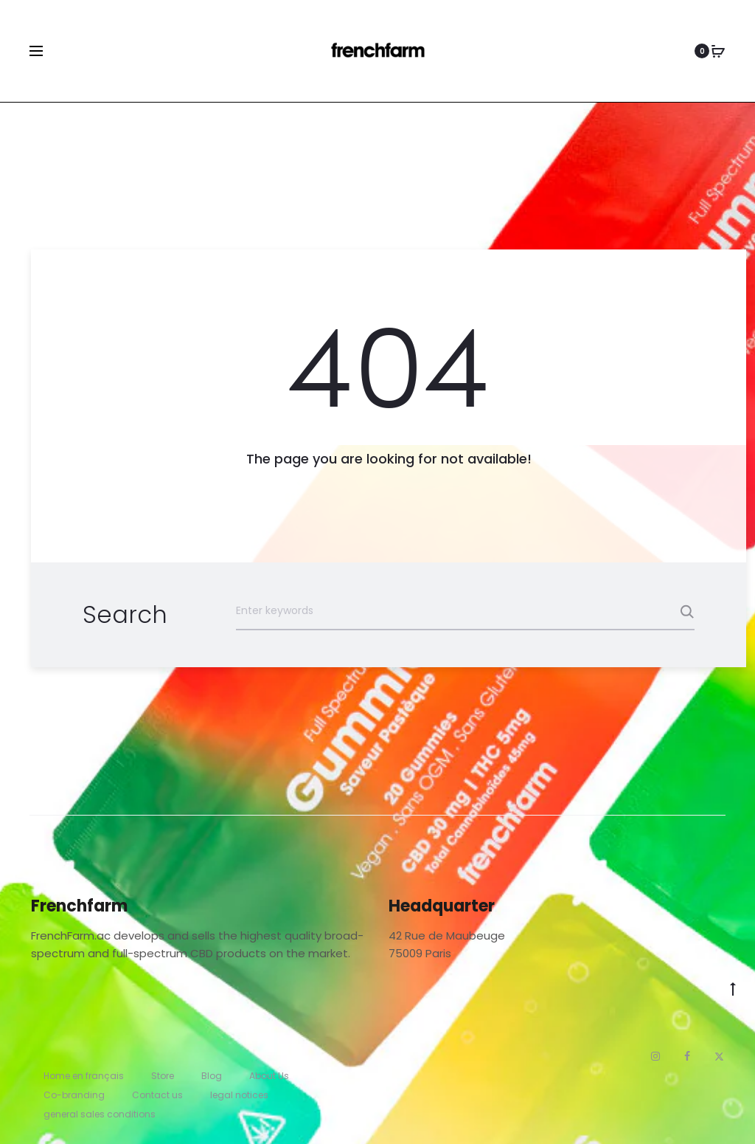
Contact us (157, 1095)
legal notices (239, 1095)
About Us (269, 1075)
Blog (211, 1075)
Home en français (84, 1075)
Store (162, 1075)
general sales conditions (100, 1114)
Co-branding (74, 1095)
